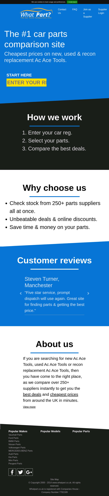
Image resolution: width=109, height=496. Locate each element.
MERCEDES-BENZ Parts (21, 451)
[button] (21, 293)
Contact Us (62, 11)
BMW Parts (14, 441)
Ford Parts (14, 438)
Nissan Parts (15, 444)
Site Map (54, 479)
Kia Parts (13, 457)
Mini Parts (13, 460)
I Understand (72, 2)
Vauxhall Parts (15, 435)
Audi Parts (13, 454)
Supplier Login (102, 11)
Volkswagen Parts (17, 447)
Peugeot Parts (15, 463)
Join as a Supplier (87, 13)
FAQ (74, 9)
